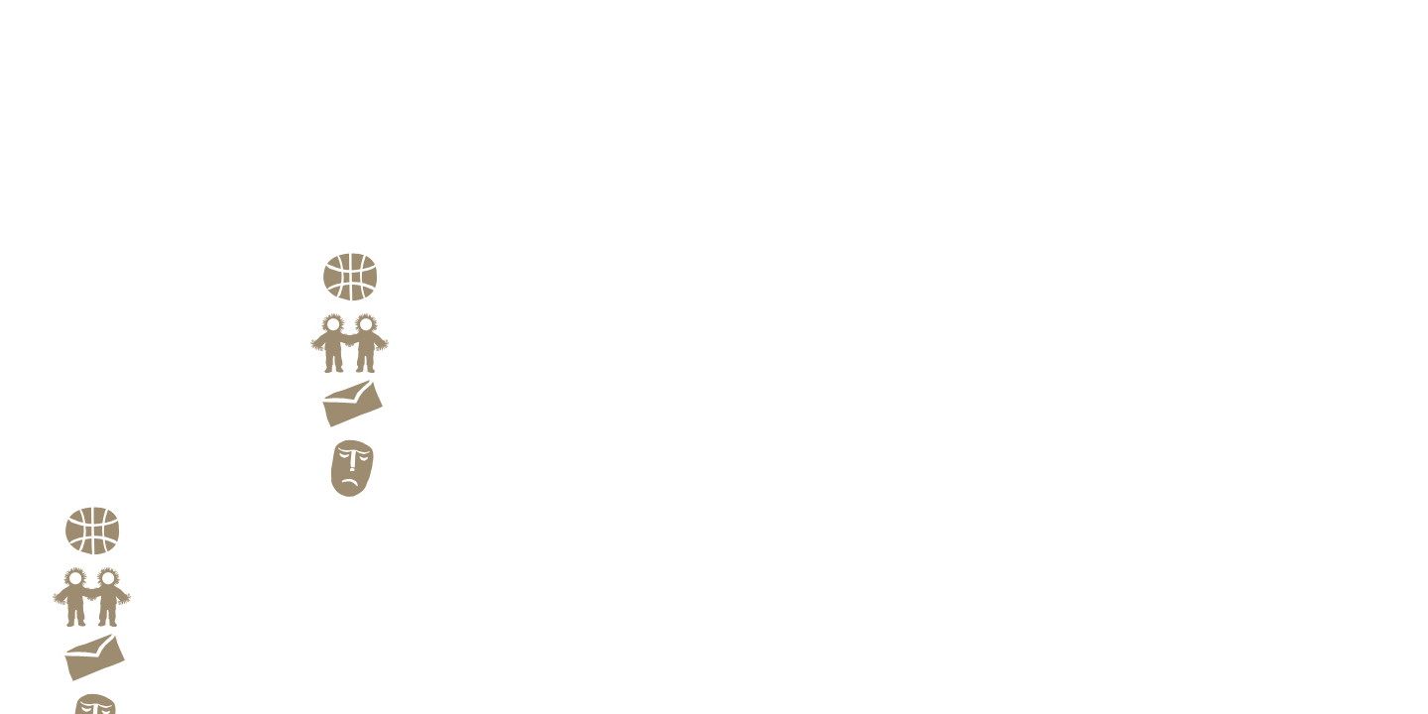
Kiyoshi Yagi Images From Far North (176, 302)
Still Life (337, 199)
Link (366, 368)
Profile (330, 213)
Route (369, 304)
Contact (376, 431)
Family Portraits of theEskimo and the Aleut (385, 234)
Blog (365, 495)
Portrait (334, 171)
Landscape (343, 185)
